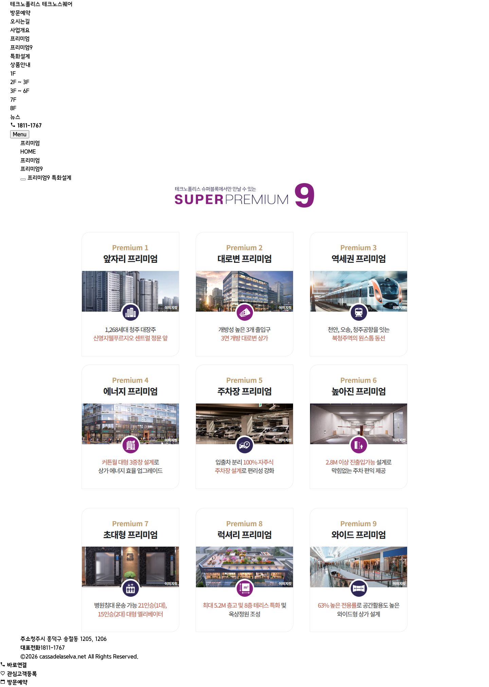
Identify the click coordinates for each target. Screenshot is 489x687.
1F (13, 74)
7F (13, 100)
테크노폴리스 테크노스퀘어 (41, 4)
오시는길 (20, 21)
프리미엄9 (21, 47)
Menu (19, 134)
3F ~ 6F (19, 91)
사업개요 (20, 30)
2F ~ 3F (19, 82)
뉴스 (15, 117)
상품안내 (20, 65)
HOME (28, 152)
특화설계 (20, 56)
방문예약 (20, 13)
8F (13, 108)
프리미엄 (20, 39)
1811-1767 (42, 648)
